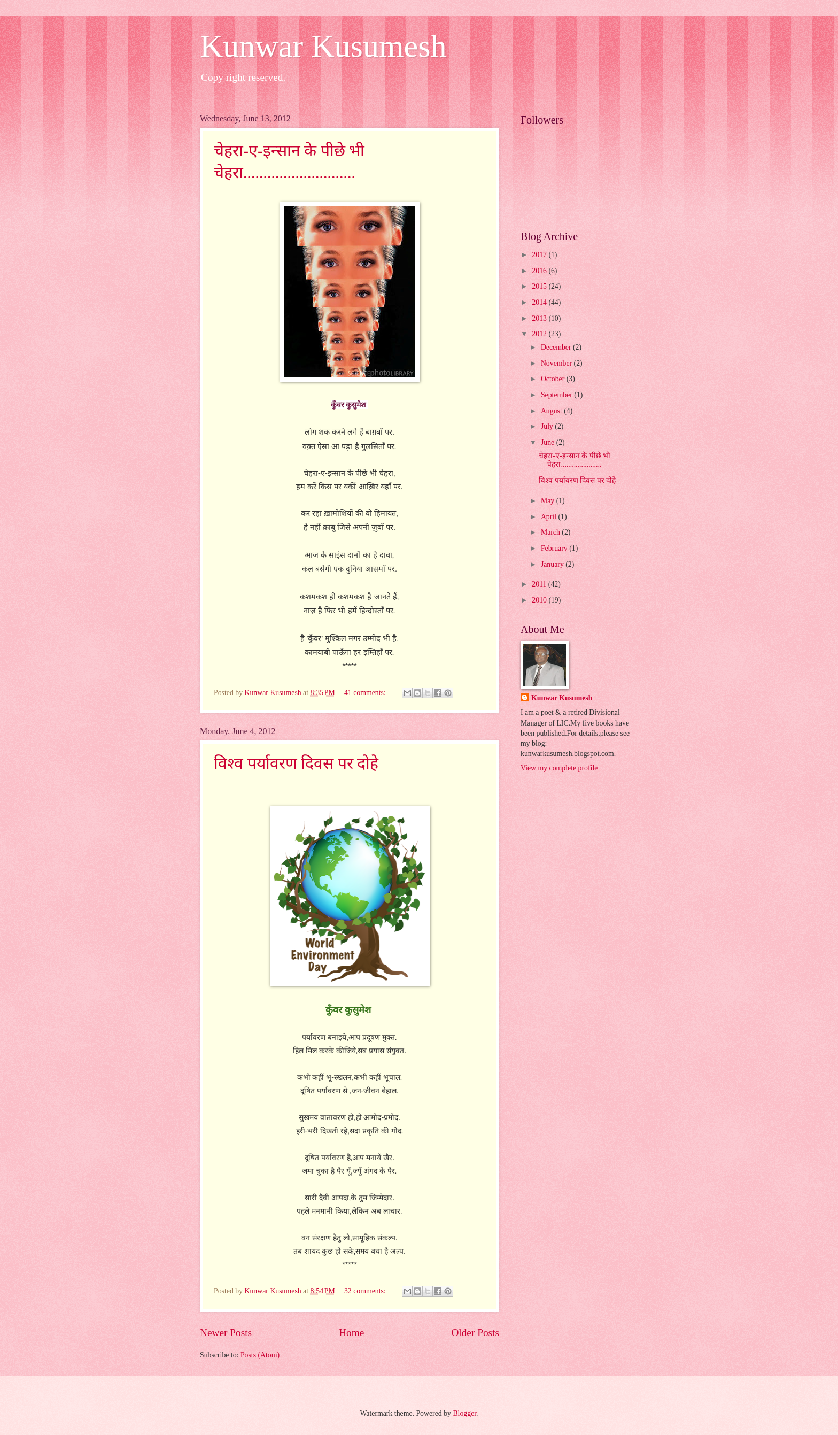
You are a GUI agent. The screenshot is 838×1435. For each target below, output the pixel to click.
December (557, 347)
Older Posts (475, 1332)
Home (351, 1332)
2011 (540, 584)
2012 (540, 334)
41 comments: (365, 693)
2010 (540, 600)
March (551, 532)
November (557, 363)
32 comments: (365, 1291)
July (548, 426)
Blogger (464, 1413)
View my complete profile (559, 768)
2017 (540, 255)
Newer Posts (226, 1332)
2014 (540, 302)
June (548, 442)
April (549, 517)
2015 (540, 286)
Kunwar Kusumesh (323, 46)
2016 (540, 271)
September (557, 395)
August (552, 411)
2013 (540, 318)
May (548, 501)
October (554, 379)
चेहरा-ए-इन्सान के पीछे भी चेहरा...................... (574, 460)
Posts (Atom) (260, 1355)
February (555, 548)
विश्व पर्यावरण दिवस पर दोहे (296, 763)
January (553, 564)
